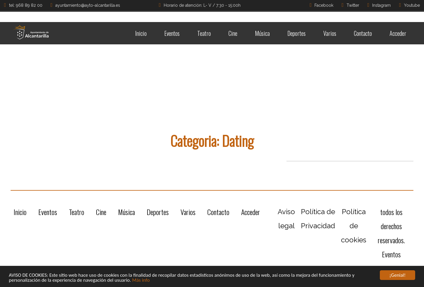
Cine (232, 33)
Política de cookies (353, 225)
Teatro (204, 33)
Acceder (398, 33)
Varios (329, 33)
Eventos (172, 33)
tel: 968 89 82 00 (23, 5)
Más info (141, 280)
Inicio (141, 33)
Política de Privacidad (318, 218)
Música (262, 33)
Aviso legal (286, 218)
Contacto (363, 33)
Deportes (296, 33)
